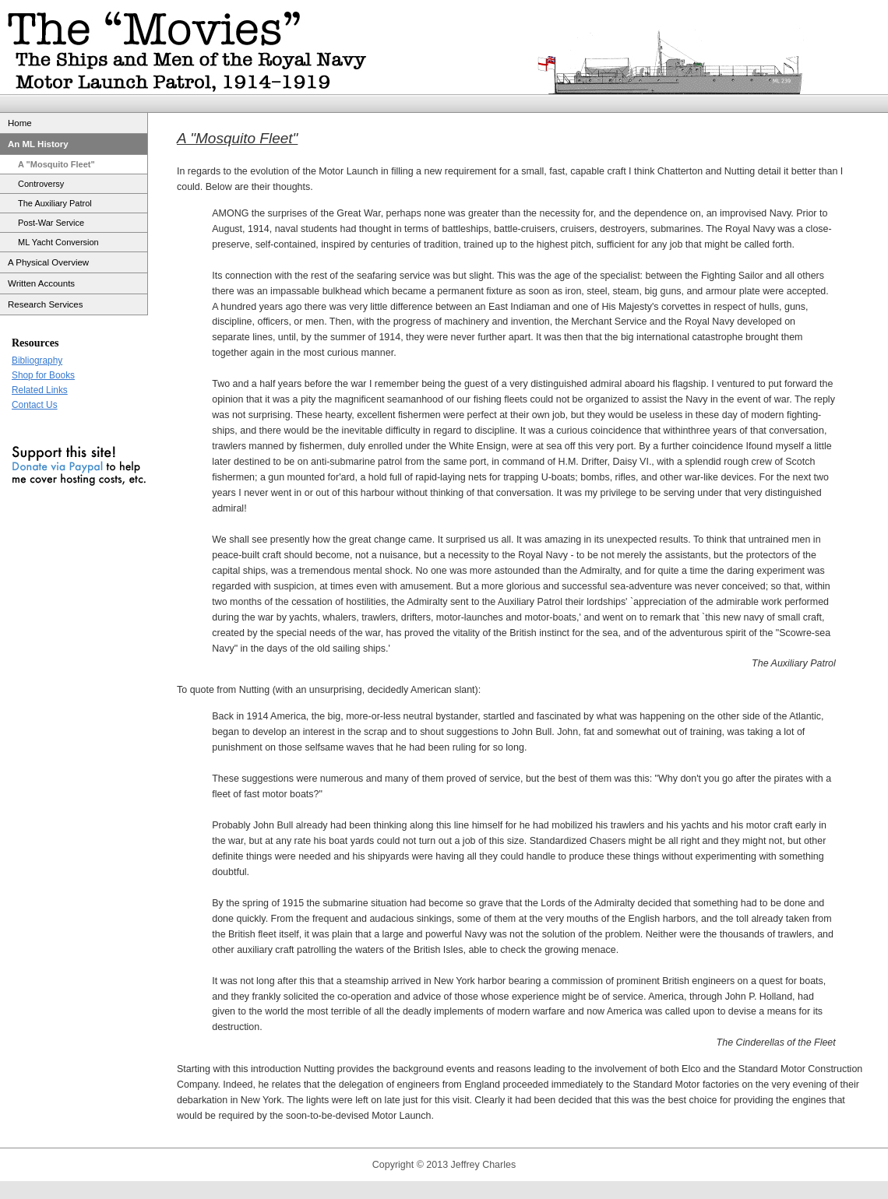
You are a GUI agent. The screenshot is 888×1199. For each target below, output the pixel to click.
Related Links (40, 390)
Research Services (45, 304)
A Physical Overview (48, 262)
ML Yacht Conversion (58, 242)
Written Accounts (41, 283)
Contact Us (35, 404)
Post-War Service (51, 222)
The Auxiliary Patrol (55, 203)
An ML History (38, 144)
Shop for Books (43, 375)
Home (20, 123)
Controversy (41, 183)
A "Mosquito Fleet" (56, 164)
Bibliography (37, 360)
